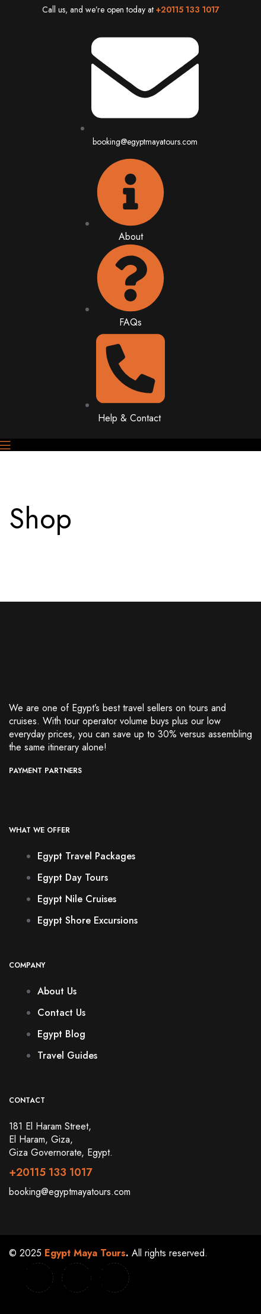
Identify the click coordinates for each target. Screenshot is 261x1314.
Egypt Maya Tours (85, 1253)
